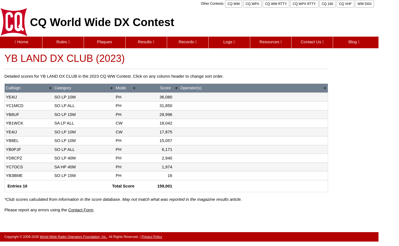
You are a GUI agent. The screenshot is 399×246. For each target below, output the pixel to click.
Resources (270, 41)
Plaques (104, 41)
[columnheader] (29, 88)
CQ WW (233, 4)
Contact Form (80, 209)
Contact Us (312, 41)
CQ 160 (327, 4)
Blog (353, 41)
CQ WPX (252, 4)
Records (187, 41)
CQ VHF (345, 4)
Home (22, 41)
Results (146, 41)
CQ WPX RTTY (304, 4)
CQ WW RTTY (276, 4)
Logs (229, 41)
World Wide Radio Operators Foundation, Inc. (73, 237)
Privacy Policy (152, 237)
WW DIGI (364, 4)
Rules (63, 41)
